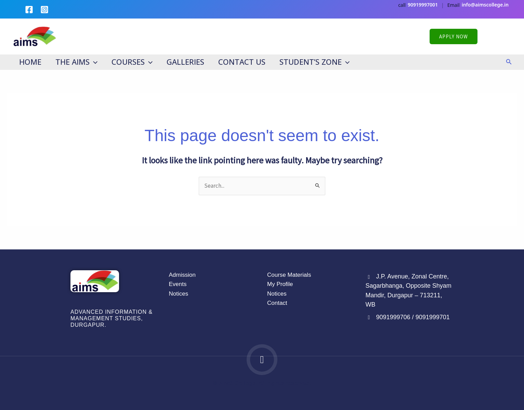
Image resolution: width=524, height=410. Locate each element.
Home (30, 62)
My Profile (280, 284)
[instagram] (45, 9)
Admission (182, 275)
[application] (95, 62)
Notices (178, 293)
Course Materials (289, 275)
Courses (134, 62)
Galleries (189, 62)
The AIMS (78, 62)
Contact (277, 303)
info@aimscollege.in (485, 4)
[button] (471, 36)
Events (178, 284)
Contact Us (246, 62)
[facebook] (30, 9)
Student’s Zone (320, 62)
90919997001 (423, 4)
